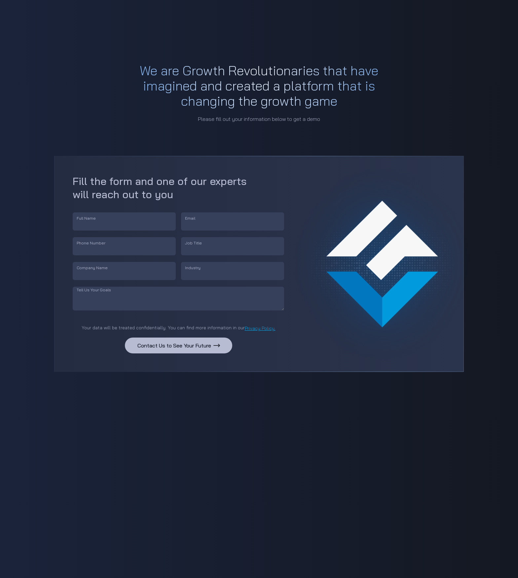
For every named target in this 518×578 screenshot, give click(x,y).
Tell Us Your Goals (94, 289)
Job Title (193, 242)
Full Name (86, 218)
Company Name (92, 267)
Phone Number (91, 242)
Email (190, 218)
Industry (193, 267)
